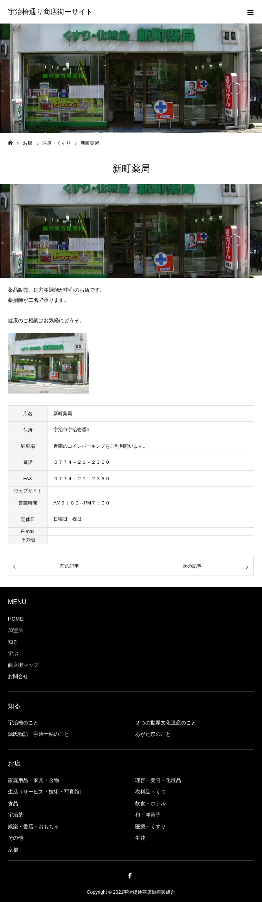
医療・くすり (150, 826)
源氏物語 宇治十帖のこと (38, 734)
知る (13, 642)
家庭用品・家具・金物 (33, 780)
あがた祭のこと (153, 734)
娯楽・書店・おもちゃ (33, 826)
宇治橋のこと (23, 723)
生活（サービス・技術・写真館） (46, 792)
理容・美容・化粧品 (158, 780)
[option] (131, 231)
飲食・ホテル (150, 803)
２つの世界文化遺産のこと (165, 723)
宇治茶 (15, 815)
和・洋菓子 (148, 815)
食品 (13, 803)
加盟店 (15, 630)
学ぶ (13, 653)
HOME (15, 619)
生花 (140, 838)
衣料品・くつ (150, 792)
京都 (13, 850)
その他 (15, 838)
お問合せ (18, 676)
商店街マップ (23, 665)
